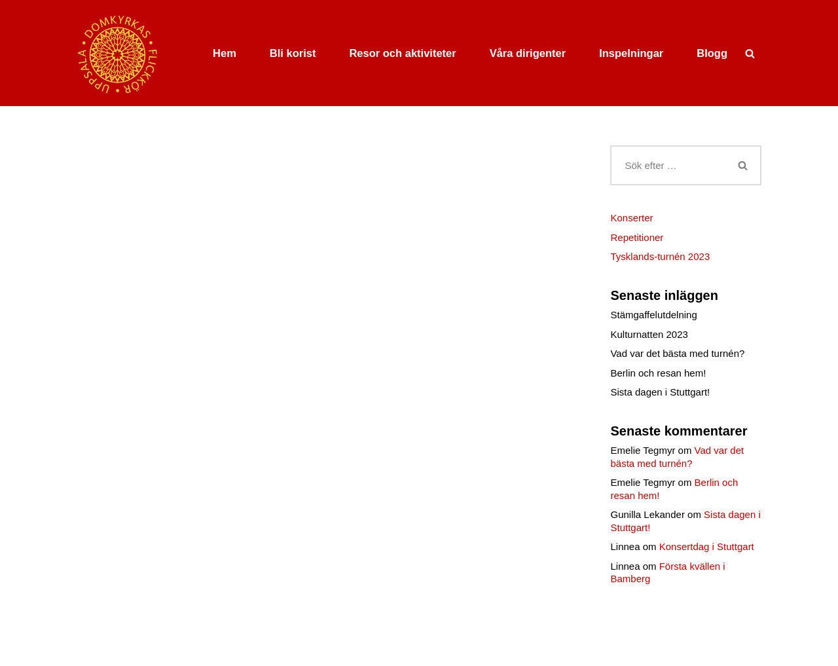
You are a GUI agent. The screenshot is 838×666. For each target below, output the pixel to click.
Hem (224, 53)
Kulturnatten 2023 (648, 334)
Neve (88, 651)
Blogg (712, 53)
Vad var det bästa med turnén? (677, 353)
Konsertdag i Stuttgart (706, 546)
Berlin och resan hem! (658, 373)
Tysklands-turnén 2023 (660, 256)
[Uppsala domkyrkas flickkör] (118, 53)
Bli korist (293, 53)
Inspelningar (631, 53)
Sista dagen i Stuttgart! (660, 392)
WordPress (179, 651)
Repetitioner (636, 237)
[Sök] (750, 53)
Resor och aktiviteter (402, 53)
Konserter (631, 217)
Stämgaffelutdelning (653, 314)
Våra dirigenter (528, 53)
